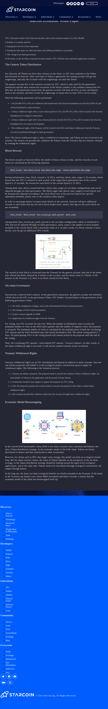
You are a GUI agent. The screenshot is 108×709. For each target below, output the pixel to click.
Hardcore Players (9, 605)
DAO (8, 629)
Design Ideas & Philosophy (11, 530)
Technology (10, 519)
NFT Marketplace (11, 664)
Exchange (10, 655)
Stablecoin (10, 669)
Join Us (9, 622)
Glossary (9, 572)
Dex (7, 672)
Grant (8, 611)
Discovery (12, 17)
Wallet (8, 652)
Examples (10, 569)
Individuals (47, 17)
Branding (9, 637)
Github (8, 550)
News (98, 17)
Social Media (11, 633)
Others (8, 576)
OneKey (9, 595)
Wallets (9, 591)
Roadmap (9, 539)
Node (8, 558)
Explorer (9, 554)
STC (7, 587)
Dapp (8, 565)
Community (66, 17)
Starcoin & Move (10, 524)
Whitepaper (58, 3)
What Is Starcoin (9, 514)
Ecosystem (84, 17)
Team (8, 535)
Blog (8, 640)
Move (8, 561)
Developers (29, 17)
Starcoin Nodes (9, 599)
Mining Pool (11, 659)
